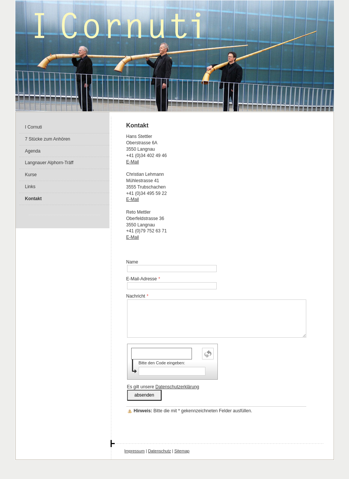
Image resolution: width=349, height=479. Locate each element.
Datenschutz (159, 451)
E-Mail (132, 162)
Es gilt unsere (163, 386)
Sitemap (181, 451)
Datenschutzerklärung (177, 386)
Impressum (134, 451)
